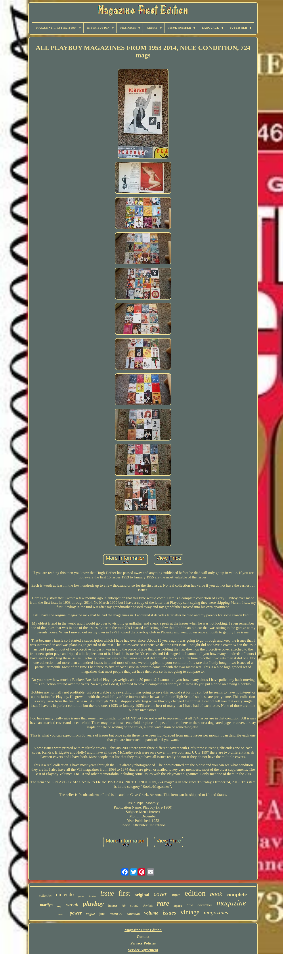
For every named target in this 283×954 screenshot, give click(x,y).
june (102, 914)
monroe (116, 913)
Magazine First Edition (143, 930)
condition (133, 914)
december (204, 905)
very (59, 906)
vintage (189, 912)
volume (151, 913)
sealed (61, 914)
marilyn (46, 905)
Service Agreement (143, 950)
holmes (112, 905)
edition (195, 893)
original (142, 894)
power (76, 913)
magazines (216, 912)
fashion (92, 896)
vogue (90, 914)
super (175, 895)
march (72, 905)
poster (81, 896)
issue (107, 893)
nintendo (65, 894)
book (216, 893)
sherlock (148, 905)
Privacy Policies (143, 943)
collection (45, 895)
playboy (93, 903)
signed (178, 905)
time (190, 905)
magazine (231, 903)
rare (163, 903)
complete (236, 894)
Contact (143, 936)
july (124, 905)
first (124, 893)
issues (169, 913)
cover (160, 894)
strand (134, 905)
